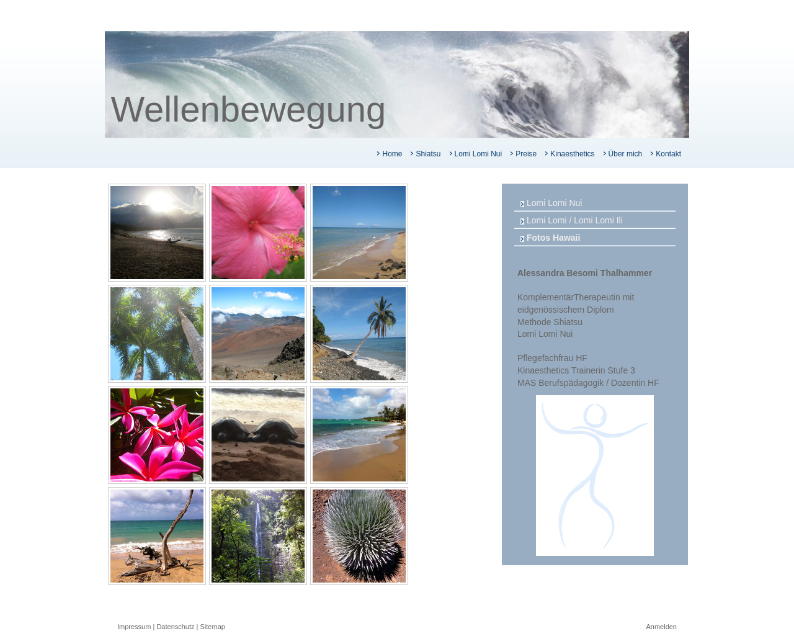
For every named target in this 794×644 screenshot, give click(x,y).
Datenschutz (175, 626)
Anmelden (661, 626)
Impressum (134, 626)
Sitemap (212, 626)
